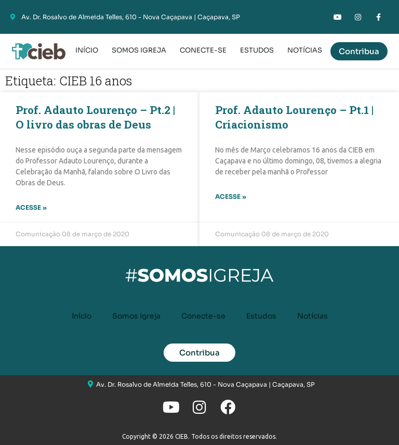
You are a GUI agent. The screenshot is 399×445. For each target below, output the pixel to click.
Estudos (257, 50)
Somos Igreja (139, 50)
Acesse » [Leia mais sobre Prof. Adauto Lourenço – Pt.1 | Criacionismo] (230, 196)
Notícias (304, 50)
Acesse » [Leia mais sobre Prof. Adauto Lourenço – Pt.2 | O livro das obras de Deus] (31, 207)
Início (86, 50)
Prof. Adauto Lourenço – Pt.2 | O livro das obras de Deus (95, 117)
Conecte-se (203, 50)
